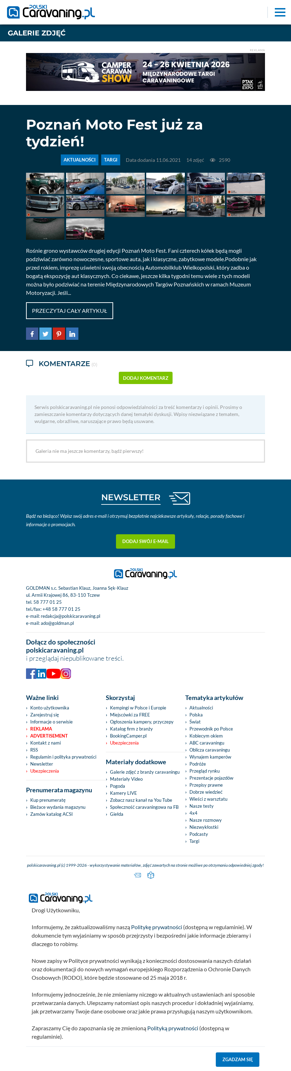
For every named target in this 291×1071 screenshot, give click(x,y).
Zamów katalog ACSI (51, 814)
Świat (195, 722)
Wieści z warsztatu (208, 799)
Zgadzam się (237, 1059)
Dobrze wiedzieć (205, 792)
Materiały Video (126, 779)
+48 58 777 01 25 (61, 609)
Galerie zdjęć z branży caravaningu (145, 772)
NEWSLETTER (131, 497)
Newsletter (41, 764)
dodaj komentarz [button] (145, 378)
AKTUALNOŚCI (80, 160)
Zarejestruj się (44, 715)
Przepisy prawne (206, 785)
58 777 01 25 (47, 602)
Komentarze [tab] (61, 364)
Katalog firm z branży (131, 729)
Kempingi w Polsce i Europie (138, 707)
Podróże (197, 764)
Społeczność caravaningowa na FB (144, 807)
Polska (196, 715)
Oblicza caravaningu (209, 750)
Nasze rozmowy (205, 820)
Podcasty (198, 834)
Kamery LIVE (123, 793)
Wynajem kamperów (210, 757)
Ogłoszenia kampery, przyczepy (142, 722)
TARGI (110, 160)
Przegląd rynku (204, 771)
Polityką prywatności (172, 1028)
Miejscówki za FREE (130, 715)
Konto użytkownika (49, 707)
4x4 (193, 813)
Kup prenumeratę (48, 800)
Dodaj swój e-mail (145, 541)
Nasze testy (201, 806)
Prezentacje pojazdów (211, 778)
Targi (194, 841)
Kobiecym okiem (206, 736)
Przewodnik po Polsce (211, 729)
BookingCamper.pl (128, 736)
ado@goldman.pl (57, 623)
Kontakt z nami (45, 743)
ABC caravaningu (206, 743)
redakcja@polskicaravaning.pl (70, 616)
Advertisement (49, 736)
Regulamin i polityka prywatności (63, 757)
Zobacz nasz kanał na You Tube (141, 800)
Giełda (116, 814)
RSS (34, 750)
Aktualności (201, 707)
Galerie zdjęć (36, 33)
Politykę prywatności (156, 927)
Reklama (41, 729)
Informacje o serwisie (51, 722)
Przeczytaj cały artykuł (69, 310)
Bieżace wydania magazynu (57, 807)
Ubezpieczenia (44, 771)
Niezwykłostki (203, 827)
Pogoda (117, 786)
